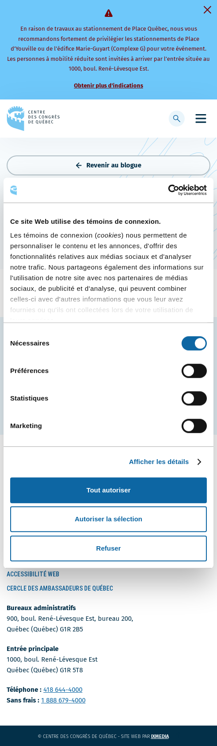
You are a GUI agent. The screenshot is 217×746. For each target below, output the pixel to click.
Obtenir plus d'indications (108, 85)
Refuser (108, 548)
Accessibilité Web (33, 574)
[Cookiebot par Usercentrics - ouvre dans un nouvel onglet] (168, 190)
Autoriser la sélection (109, 519)
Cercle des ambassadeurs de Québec (60, 588)
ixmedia (165, 736)
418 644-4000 (62, 690)
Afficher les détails (159, 461)
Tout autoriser (108, 490)
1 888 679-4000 (63, 700)
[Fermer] (207, 10)
